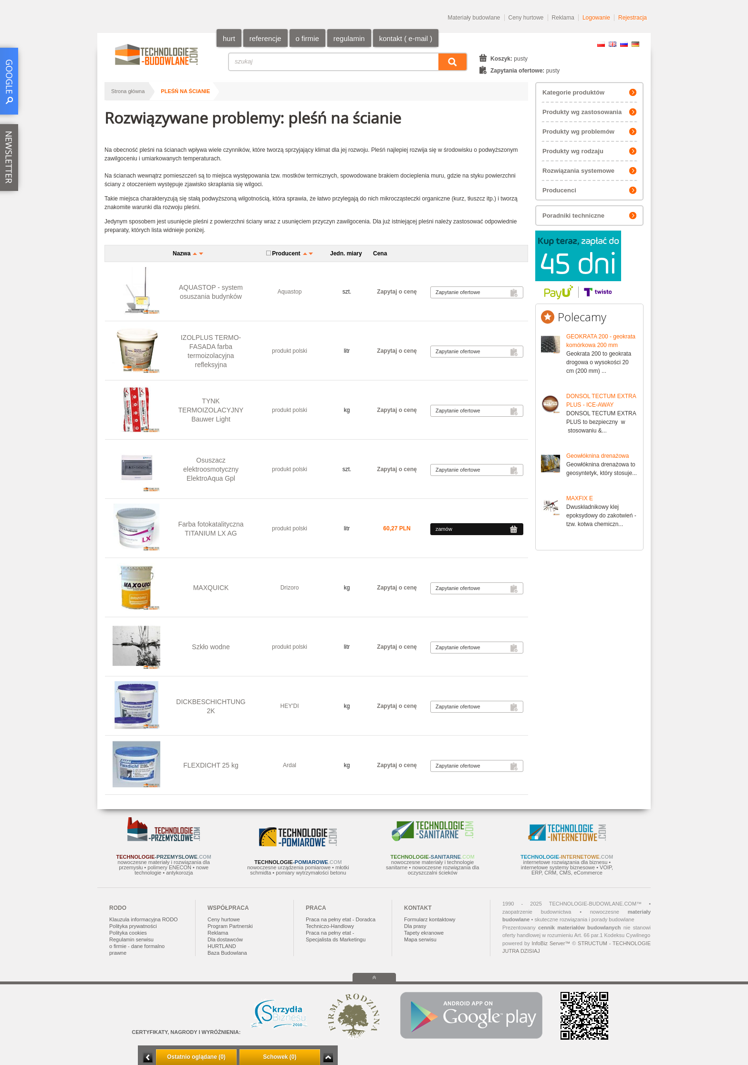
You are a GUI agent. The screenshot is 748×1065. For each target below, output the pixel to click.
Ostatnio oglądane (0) (196, 1057)
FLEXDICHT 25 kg (211, 765)
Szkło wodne (210, 647)
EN (612, 44)
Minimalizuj (148, 1058)
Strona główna (128, 91)
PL (601, 44)
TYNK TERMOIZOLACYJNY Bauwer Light (211, 410)
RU (624, 44)
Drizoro (289, 587)
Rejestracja (632, 17)
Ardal (289, 765)
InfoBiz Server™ (550, 943)
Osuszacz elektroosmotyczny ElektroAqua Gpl (211, 469)
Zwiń (327, 1057)
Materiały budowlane (473, 17)
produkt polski (289, 351)
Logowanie (596, 17)
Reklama (563, 17)
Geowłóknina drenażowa (597, 456)
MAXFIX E (579, 498)
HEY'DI (289, 706)
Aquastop (290, 291)
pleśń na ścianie (185, 91)
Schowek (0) (279, 1057)
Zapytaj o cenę (396, 291)
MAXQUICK (211, 587)
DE (635, 44)
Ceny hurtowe (526, 17)
